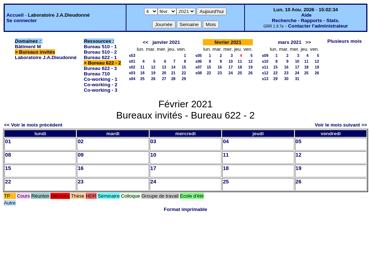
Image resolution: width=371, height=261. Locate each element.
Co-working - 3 (100, 90)
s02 (132, 67)
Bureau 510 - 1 (100, 46)
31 (297, 78)
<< (146, 42)
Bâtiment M (28, 46)
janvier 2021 (166, 42)
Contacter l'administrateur (318, 26)
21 (173, 73)
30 (286, 78)
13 (164, 67)
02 (80, 141)
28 (173, 78)
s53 (132, 55)
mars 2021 (289, 42)
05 (298, 141)
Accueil (15, 15)
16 (220, 67)
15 (184, 67)
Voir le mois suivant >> (341, 125)
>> (308, 42)
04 (226, 141)
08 (8, 155)
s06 (198, 61)
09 (80, 155)
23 (220, 73)
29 (184, 78)
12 (153, 67)
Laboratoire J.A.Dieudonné (45, 57)
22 (184, 73)
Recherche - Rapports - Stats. (305, 20)
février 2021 (227, 42)
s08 (198, 73)
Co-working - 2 (100, 84)
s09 (265, 55)
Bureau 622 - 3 (100, 68)
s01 (132, 61)
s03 (132, 73)
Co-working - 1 (100, 79)
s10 (265, 61)
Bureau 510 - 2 (100, 52)
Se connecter (22, 20)
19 (153, 73)
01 (8, 141)
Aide (306, 15)
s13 (265, 78)
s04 (132, 78)
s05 (198, 55)
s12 (265, 73)
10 (231, 61)
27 (164, 78)
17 (231, 67)
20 (164, 73)
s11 (265, 67)
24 (231, 73)
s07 (198, 67)
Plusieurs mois (345, 41)
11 (142, 67)
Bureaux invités (37, 52)
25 (142, 78)
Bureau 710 (97, 73)
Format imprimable (185, 209)
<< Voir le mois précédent (33, 125)
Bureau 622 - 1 (100, 57)
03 (153, 141)
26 (153, 78)
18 (142, 73)
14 (173, 67)
